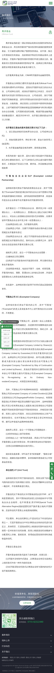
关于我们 (11, 671)
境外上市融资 (36, 657)
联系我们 (5, 671)
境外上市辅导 (20, 657)
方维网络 (45, 671)
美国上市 (13, 657)
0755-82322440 (35, 621)
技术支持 (38, 671)
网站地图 (31, 671)
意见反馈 (25, 671)
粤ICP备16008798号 (33, 667)
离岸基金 (10, 43)
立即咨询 (27, 603)
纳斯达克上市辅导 (8, 660)
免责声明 (18, 671)
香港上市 (29, 657)
